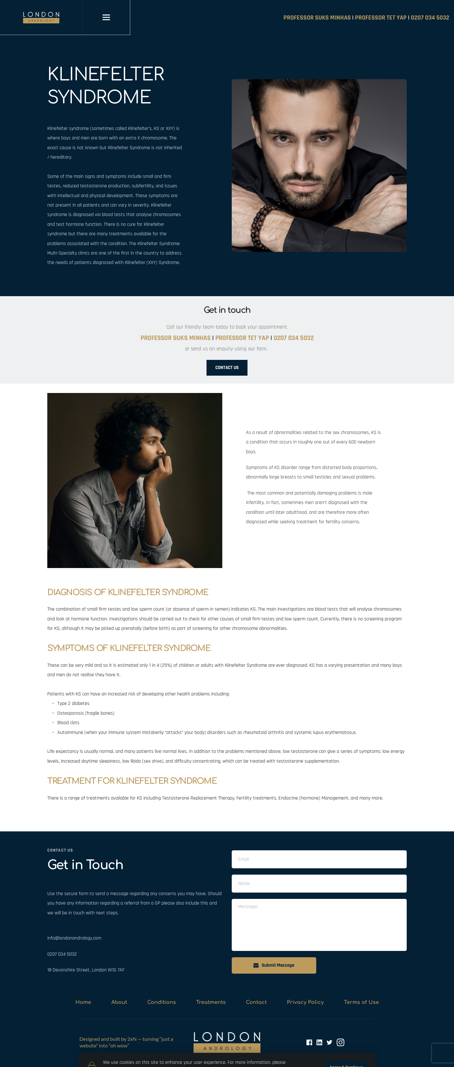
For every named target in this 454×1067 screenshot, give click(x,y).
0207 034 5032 (62, 954)
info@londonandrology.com (74, 938)
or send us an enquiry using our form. (227, 348)
